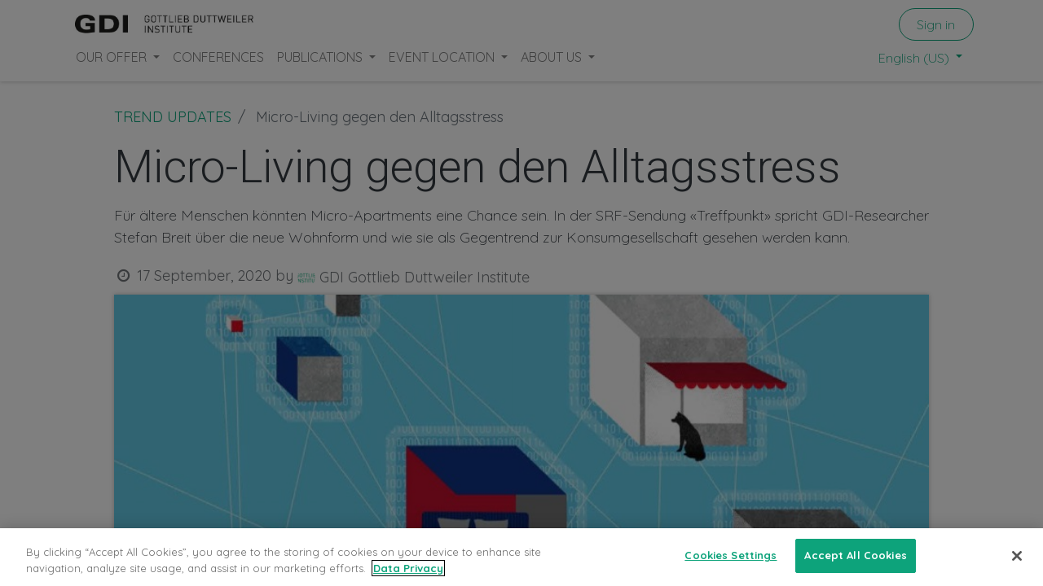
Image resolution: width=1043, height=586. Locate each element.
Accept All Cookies (855, 555)
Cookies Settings (730, 555)
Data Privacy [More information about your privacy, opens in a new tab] (408, 568)
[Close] (1017, 556)
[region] (521, 557)
